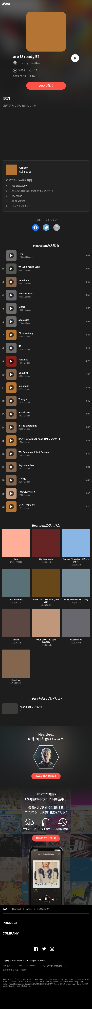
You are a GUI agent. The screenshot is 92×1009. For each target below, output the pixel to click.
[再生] (75, 58)
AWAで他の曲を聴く (45, 776)
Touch (16, 640)
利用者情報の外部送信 (52, 966)
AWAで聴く (46, 85)
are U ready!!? (43, 909)
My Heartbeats (46, 559)
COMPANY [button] (11, 933)
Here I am (16, 680)
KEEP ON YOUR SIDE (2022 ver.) (46, 600)
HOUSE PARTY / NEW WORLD (46, 641)
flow (16, 559)
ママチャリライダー (21, 206)
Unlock (23, 167)
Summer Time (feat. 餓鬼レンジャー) (76, 560)
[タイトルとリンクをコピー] (56, 227)
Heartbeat (35, 63)
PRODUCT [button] (10, 923)
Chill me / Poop (16, 599)
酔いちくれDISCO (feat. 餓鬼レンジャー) (32, 191)
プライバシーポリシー (26, 966)
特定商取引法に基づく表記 (14, 970)
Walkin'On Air (76, 640)
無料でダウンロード (46, 838)
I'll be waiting (18, 201)
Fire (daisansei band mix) (76, 599)
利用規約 (7, 966)
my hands (17, 196)
